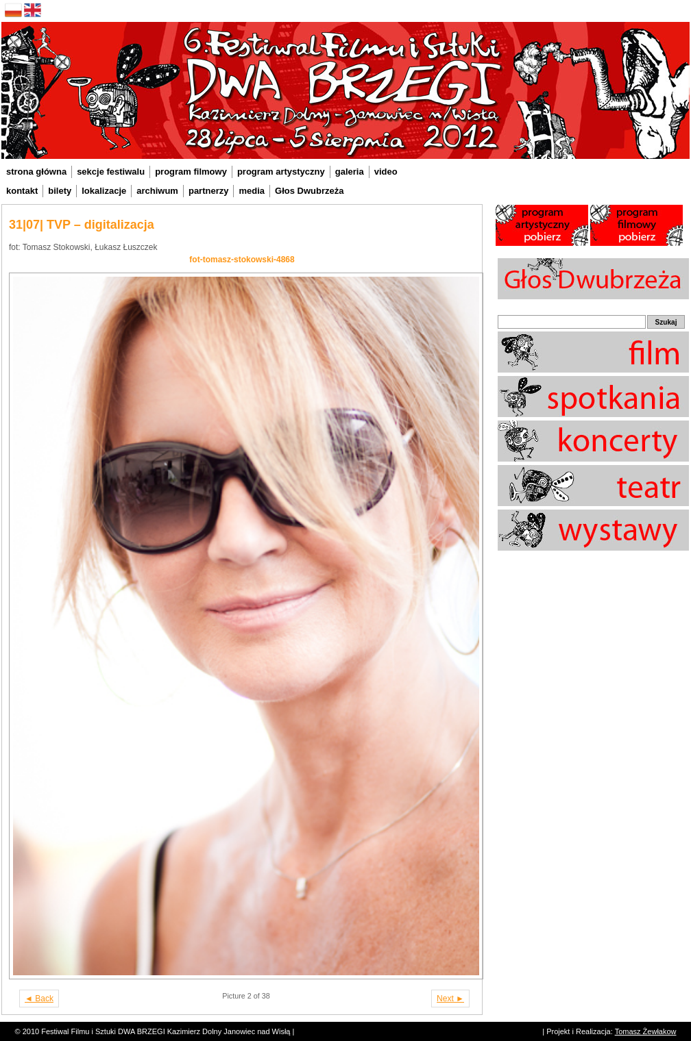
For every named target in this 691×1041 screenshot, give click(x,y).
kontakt (22, 191)
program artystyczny (281, 171)
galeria (349, 171)
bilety (59, 191)
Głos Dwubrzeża (309, 191)
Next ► (450, 998)
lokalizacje (104, 191)
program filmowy (191, 171)
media (252, 191)
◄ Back (39, 998)
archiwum (157, 191)
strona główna (36, 171)
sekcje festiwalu (111, 171)
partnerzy (209, 191)
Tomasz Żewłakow (646, 1031)
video (386, 171)
